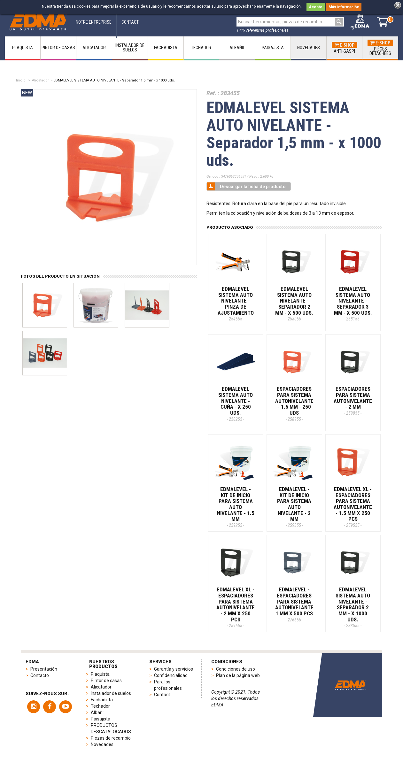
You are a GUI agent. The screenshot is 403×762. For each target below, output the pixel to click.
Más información (344, 7)
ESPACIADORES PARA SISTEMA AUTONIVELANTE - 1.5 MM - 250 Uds (294, 403)
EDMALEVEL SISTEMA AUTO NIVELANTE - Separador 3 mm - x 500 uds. (353, 303)
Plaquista (100, 674)
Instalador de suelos (111, 693)
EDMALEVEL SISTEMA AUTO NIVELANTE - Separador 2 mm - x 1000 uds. (353, 607)
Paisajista (100, 718)
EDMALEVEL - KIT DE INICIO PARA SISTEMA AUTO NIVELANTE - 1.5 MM (235, 507)
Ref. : (212, 93)
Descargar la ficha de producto (246, 186)
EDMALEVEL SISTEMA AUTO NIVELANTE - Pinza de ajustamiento (236, 303)
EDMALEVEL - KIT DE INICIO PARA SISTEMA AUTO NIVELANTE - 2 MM (294, 507)
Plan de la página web (238, 675)
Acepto (315, 7)
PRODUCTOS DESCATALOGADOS (111, 728)
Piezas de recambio (111, 738)
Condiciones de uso (235, 669)
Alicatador (40, 80)
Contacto (39, 675)
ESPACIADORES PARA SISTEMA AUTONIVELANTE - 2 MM (353, 401)
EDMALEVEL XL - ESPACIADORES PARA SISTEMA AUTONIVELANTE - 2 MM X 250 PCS (235, 607)
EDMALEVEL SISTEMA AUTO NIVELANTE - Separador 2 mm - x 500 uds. (294, 303)
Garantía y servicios (173, 669)
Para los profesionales (168, 685)
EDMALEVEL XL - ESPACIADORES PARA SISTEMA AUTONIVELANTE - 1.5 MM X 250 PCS (353, 507)
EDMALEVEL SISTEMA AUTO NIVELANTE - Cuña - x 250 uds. (235, 403)
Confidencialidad (171, 675)
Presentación (43, 669)
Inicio (21, 80)
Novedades (102, 744)
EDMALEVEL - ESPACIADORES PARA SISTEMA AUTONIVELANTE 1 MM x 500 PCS (294, 604)
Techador (100, 706)
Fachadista (102, 699)
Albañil (98, 712)
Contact (162, 694)
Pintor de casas (106, 680)
